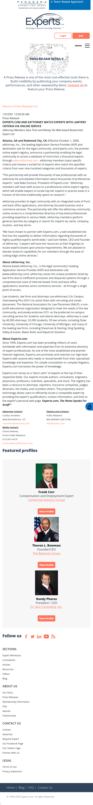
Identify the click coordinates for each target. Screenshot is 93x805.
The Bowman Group (46, 553)
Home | (12, 787)
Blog (4, 678)
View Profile (46, 511)
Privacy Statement (12, 771)
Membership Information (15, 701)
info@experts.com (56, 423)
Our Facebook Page (12, 743)
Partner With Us (10, 752)
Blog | (23, 787)
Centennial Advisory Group (46, 500)
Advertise (7, 734)
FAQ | (32, 787)
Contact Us (76, 85)
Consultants (8, 660)
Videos (6, 673)
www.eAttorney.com (26, 160)
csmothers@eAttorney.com (16, 423)
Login (63, 35)
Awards (6, 711)
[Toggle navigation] (87, 45)
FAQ (4, 706)
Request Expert (10, 738)
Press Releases (10, 697)
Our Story (7, 692)
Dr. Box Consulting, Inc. (46, 607)
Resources (7, 669)
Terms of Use (9, 766)
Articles (6, 664)
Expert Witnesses (11, 655)
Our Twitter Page (11, 748)
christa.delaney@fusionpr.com (17, 443)
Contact (6, 729)
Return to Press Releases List (20, 106)
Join (81, 35)
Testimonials (9, 715)
